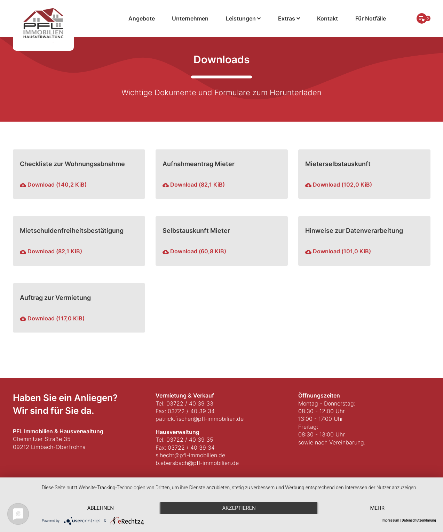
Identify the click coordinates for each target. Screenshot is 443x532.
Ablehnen (100, 508)
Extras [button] (289, 18)
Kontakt (327, 18)
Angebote (141, 18)
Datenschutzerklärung (419, 520)
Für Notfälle (370, 18)
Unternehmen (190, 18)
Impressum (391, 520)
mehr (377, 508)
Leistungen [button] (243, 18)
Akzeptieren (238, 508)
